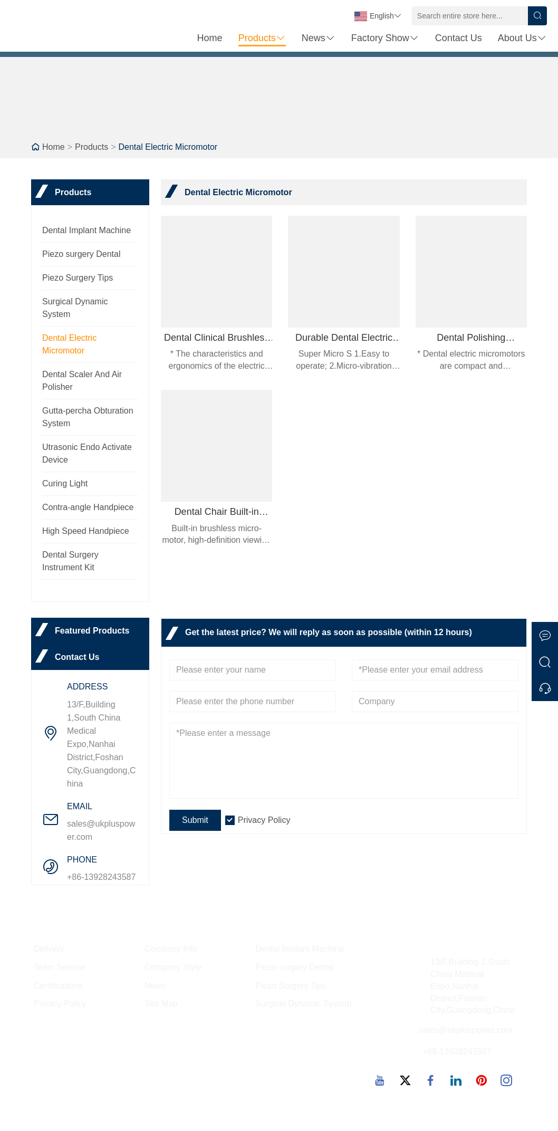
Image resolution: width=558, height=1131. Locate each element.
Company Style (173, 967)
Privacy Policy (264, 820)
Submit (195, 820)
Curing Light (65, 483)
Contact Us (458, 38)
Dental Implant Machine (86, 230)
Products (262, 38)
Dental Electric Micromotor (168, 146)
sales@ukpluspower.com (101, 830)
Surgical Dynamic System (303, 1003)
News (318, 38)
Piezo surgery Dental (81, 254)
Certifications (58, 985)
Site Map (161, 1003)
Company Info (171, 948)
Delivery (49, 948)
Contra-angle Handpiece (87, 507)
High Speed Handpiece (85, 530)
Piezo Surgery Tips (77, 277)
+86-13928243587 (101, 877)
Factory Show (385, 38)
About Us (522, 38)
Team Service (59, 967)
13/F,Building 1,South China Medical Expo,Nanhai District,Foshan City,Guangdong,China (101, 744)
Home (210, 38)
